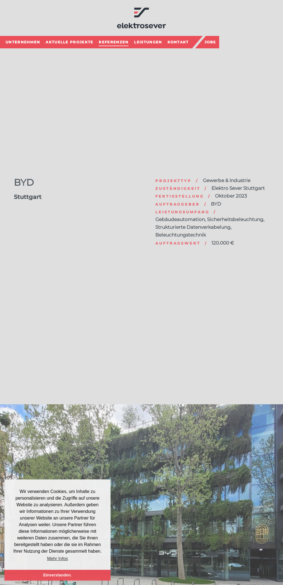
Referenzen (114, 41)
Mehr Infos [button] (57, 558)
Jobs (210, 41)
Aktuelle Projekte (69, 41)
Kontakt (177, 41)
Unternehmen (23, 41)
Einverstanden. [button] (57, 575)
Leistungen (148, 41)
